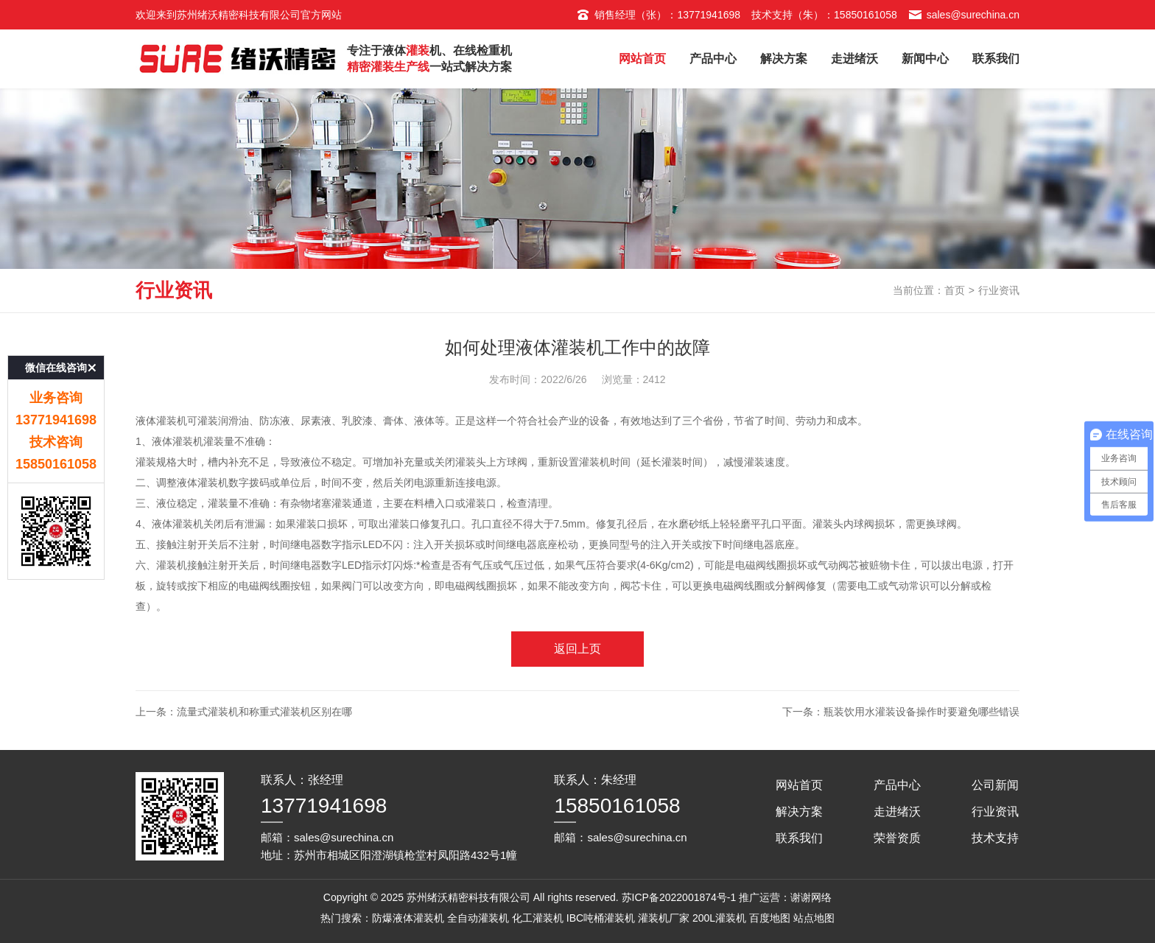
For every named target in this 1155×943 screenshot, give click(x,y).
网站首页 (642, 58)
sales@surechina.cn (963, 14)
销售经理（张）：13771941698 (658, 14)
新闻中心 (925, 58)
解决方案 (783, 58)
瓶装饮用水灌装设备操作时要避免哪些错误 (921, 712)
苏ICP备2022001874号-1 (679, 897)
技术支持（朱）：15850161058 (824, 15)
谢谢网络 (811, 897)
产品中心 (713, 58)
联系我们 (995, 58)
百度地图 (769, 918)
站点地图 (814, 918)
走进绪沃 (854, 58)
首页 (954, 290)
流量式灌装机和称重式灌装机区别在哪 (264, 712)
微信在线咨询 (56, 334)
